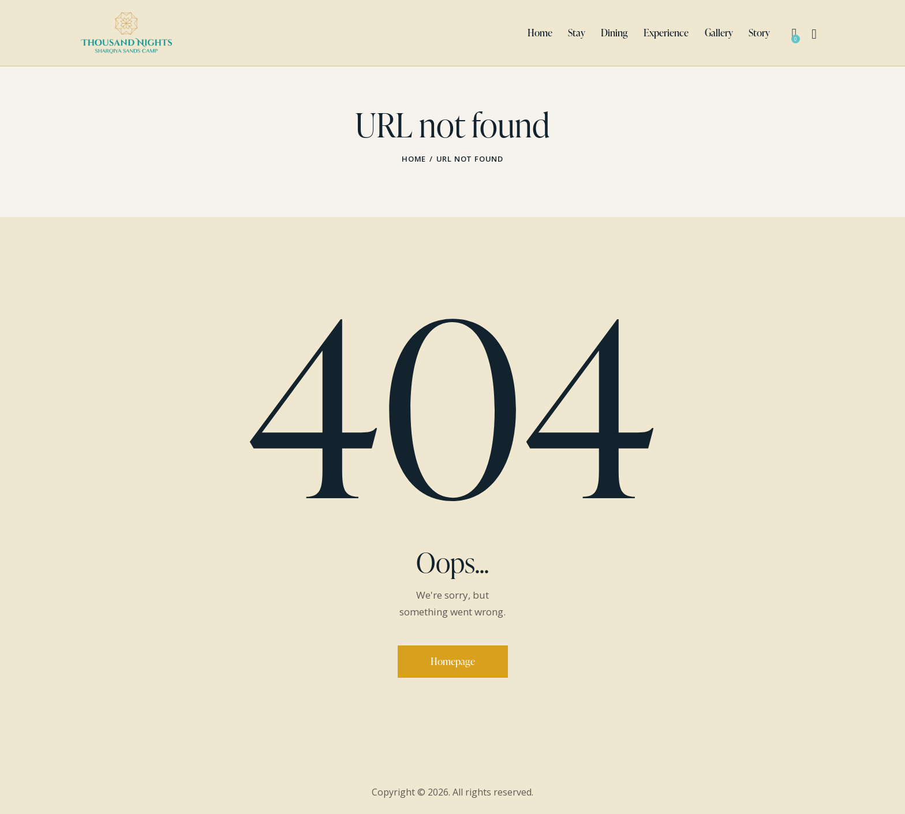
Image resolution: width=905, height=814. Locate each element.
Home (414, 159)
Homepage (453, 661)
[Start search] (814, 34)
